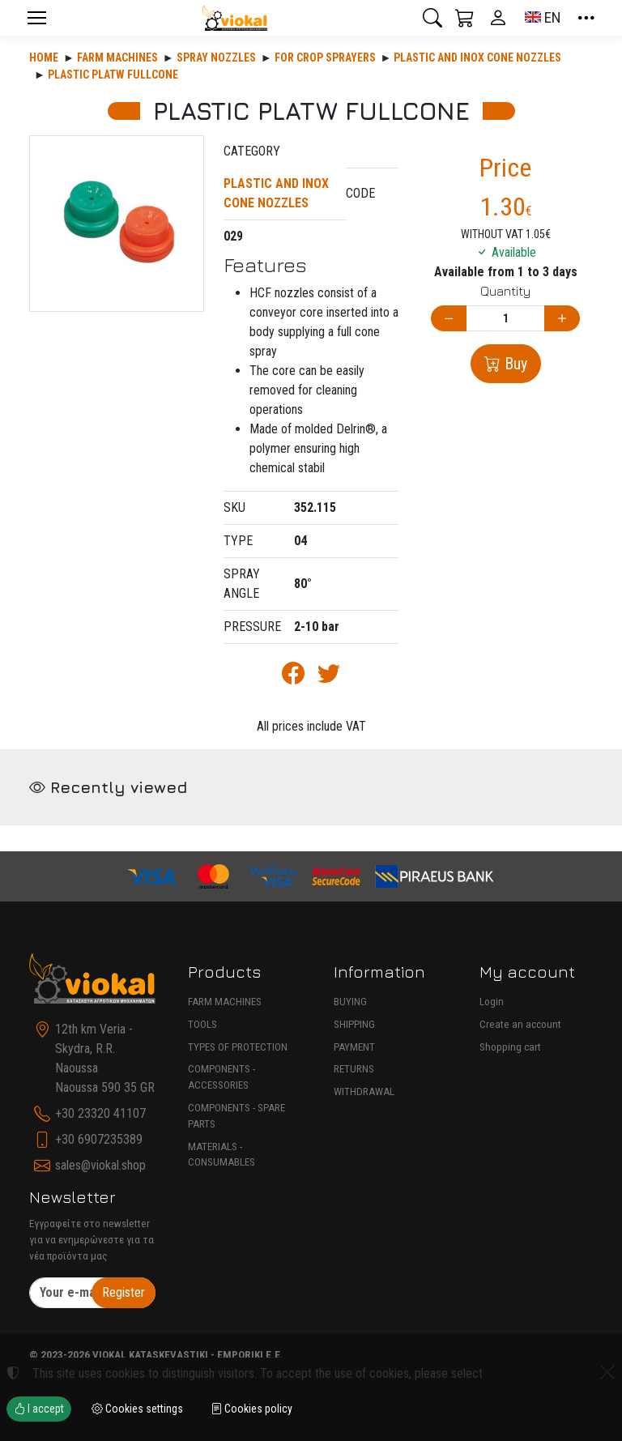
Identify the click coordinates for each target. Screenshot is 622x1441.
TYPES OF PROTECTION (238, 1047)
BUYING (350, 1001)
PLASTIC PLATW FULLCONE (113, 74)
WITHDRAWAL (364, 1091)
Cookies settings (137, 1408)
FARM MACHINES (225, 1001)
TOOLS (202, 1024)
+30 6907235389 (99, 1139)
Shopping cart (510, 1047)
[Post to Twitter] (328, 676)
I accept (39, 1408)
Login (491, 1001)
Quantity (505, 291)
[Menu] (36, 18)
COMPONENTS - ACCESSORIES (221, 1077)
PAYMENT (354, 1047)
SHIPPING (354, 1024)
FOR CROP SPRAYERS (325, 57)
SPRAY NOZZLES (216, 57)
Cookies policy (251, 1408)
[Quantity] (505, 318)
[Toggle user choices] (498, 18)
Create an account (520, 1024)
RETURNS (354, 1069)
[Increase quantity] (562, 318)
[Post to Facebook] (293, 676)
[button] (432, 18)
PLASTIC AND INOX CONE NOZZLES (477, 57)
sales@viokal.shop (100, 1165)
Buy (514, 363)
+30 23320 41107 (100, 1113)
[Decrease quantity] (448, 318)
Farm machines (117, 57)
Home (43, 57)
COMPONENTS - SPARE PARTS (236, 1116)
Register (123, 1292)
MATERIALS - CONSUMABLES (221, 1154)
